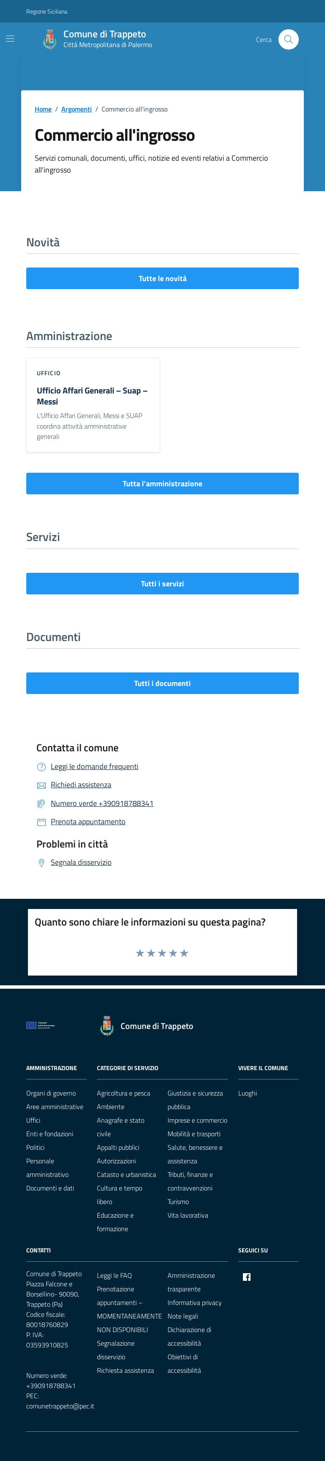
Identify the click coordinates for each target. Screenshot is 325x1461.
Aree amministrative (54, 1106)
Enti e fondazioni (49, 1134)
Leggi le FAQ (114, 1275)
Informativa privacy (195, 1302)
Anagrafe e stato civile (120, 1127)
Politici (35, 1147)
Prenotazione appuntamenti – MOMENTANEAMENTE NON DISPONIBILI (129, 1309)
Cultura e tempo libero (119, 1195)
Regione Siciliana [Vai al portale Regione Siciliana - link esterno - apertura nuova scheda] (46, 11)
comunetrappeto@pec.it (60, 1406)
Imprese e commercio (197, 1120)
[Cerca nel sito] (288, 39)
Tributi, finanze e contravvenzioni (190, 1181)
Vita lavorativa (188, 1215)
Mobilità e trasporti (194, 1134)
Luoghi (247, 1093)
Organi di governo (51, 1093)
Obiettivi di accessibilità (184, 1363)
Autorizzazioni (116, 1161)
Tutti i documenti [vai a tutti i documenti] (162, 683)
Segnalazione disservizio (116, 1350)
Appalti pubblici (118, 1147)
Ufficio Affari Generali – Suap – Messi (92, 396)
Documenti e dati (50, 1188)
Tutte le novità (163, 278)
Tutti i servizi (162, 583)
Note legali (183, 1316)
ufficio (49, 372)
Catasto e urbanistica (126, 1174)
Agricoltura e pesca (123, 1093)
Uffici (33, 1120)
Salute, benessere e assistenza (195, 1154)
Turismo (178, 1201)
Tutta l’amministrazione (162, 483)
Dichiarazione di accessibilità (189, 1336)
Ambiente (110, 1106)
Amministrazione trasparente (191, 1282)
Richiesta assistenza (125, 1370)
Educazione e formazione (115, 1222)
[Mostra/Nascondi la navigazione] (10, 38)
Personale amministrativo (47, 1167)
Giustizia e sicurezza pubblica (195, 1100)
